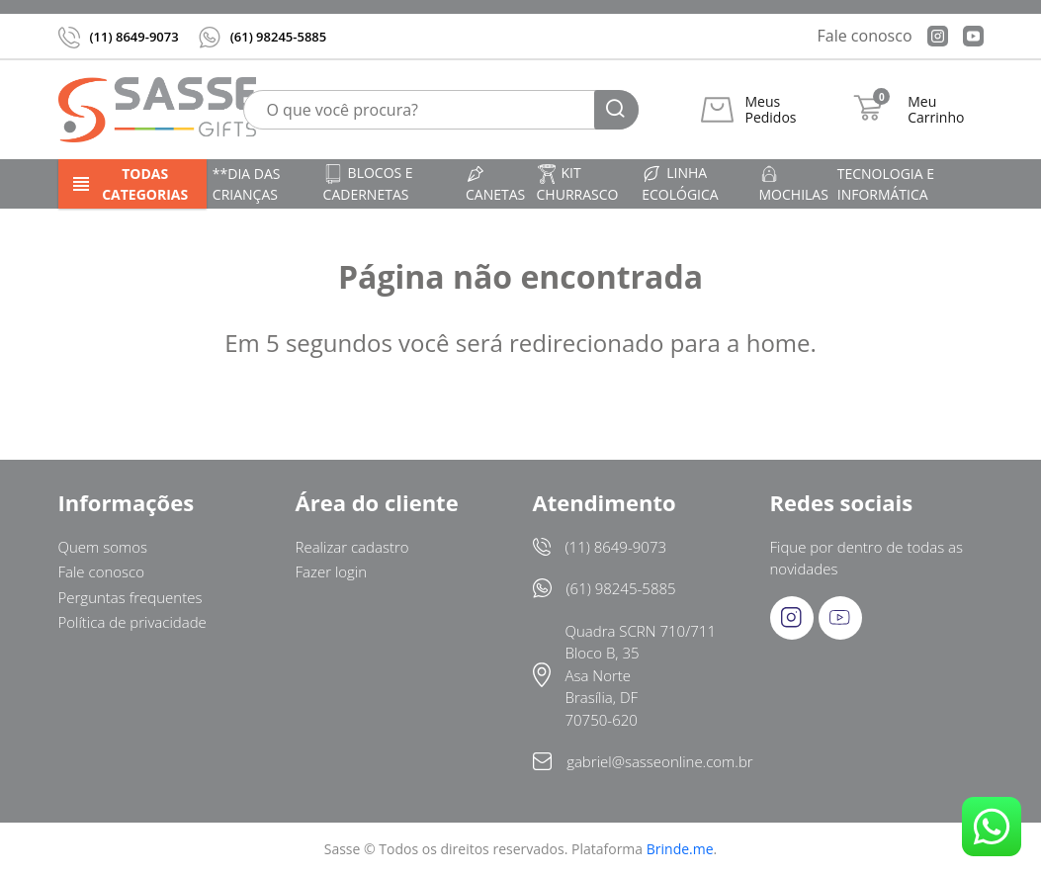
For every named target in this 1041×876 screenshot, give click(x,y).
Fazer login (332, 571)
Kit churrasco (578, 183)
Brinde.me (680, 848)
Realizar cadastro (352, 547)
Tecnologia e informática (885, 184)
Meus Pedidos (770, 110)
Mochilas (793, 184)
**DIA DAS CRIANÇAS (247, 184)
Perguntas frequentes (130, 597)
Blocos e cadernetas (368, 183)
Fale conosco (865, 35)
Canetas (495, 184)
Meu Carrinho (936, 110)
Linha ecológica (680, 183)
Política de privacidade (132, 622)
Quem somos (103, 547)
